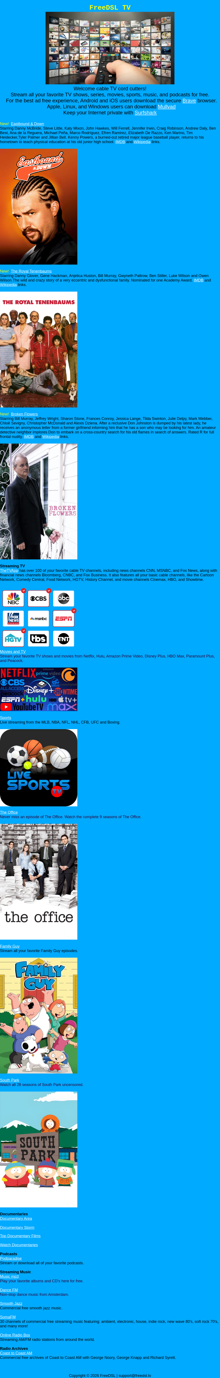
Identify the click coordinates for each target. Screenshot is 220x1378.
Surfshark (146, 112)
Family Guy (10, 946)
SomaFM (8, 1317)
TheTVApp (9, 570)
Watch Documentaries (19, 1245)
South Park (9, 1080)
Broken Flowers (24, 414)
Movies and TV (13, 652)
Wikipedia (142, 142)
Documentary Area (16, 1218)
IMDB (120, 142)
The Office (9, 812)
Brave (189, 100)
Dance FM (9, 1290)
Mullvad (167, 106)
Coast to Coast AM (16, 1353)
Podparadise (11, 1258)
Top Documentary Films (20, 1236)
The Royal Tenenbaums (31, 271)
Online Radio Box (15, 1335)
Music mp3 (9, 1276)
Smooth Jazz (11, 1303)
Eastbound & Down (27, 124)
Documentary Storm (17, 1227)
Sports (5, 718)
